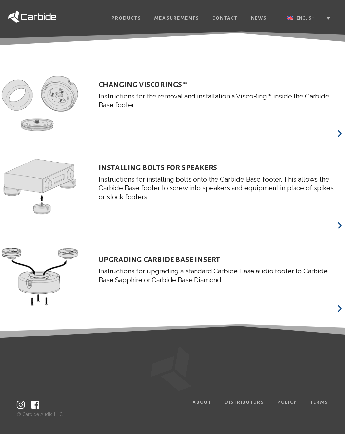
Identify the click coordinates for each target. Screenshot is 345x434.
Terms (319, 402)
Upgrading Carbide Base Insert (159, 260)
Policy (287, 402)
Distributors (244, 402)
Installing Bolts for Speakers (158, 168)
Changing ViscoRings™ (143, 85)
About (202, 402)
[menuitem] (298, 18)
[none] (298, 18)
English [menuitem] (295, 18)
